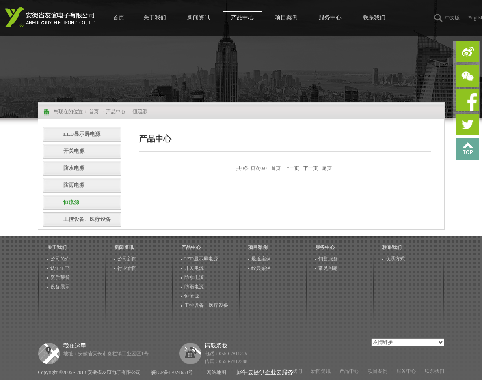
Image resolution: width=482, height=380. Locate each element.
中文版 (452, 18)
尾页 (327, 168)
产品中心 (115, 111)
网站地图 (215, 372)
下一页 (310, 168)
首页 (118, 18)
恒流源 (140, 111)
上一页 (292, 168)
